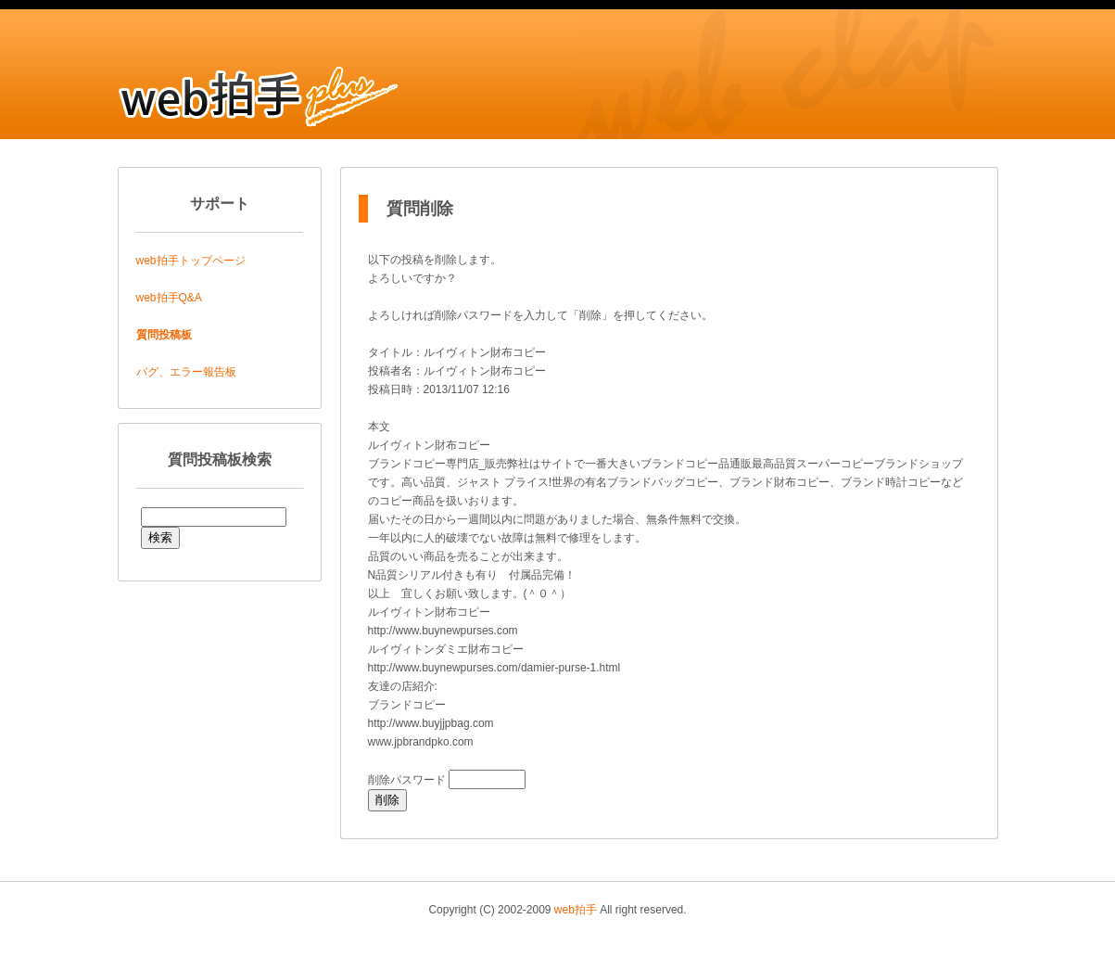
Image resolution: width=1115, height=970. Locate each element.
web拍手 (575, 909)
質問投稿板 (164, 334)
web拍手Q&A (169, 297)
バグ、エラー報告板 (186, 371)
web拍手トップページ (191, 260)
